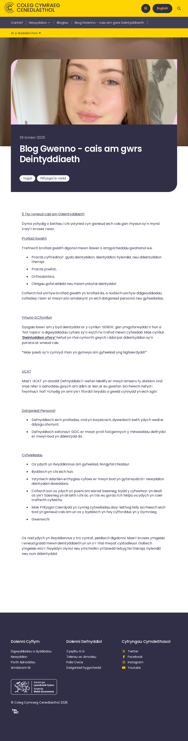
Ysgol (27, 178)
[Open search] (179, 8)
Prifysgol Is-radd (53, 178)
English (162, 8)
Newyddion (39, 22)
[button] (14, 712)
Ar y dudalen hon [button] (26, 33)
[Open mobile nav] (145, 8)
